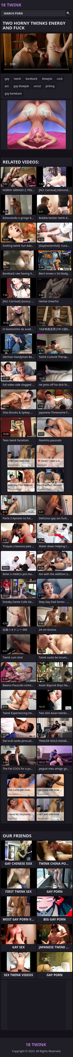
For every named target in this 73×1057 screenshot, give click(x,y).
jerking (50, 86)
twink (17, 78)
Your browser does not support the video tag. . (36, 53)
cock (59, 78)
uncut (37, 86)
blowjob (47, 78)
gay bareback (13, 93)
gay (7, 78)
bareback (31, 78)
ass (7, 86)
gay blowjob (21, 86)
